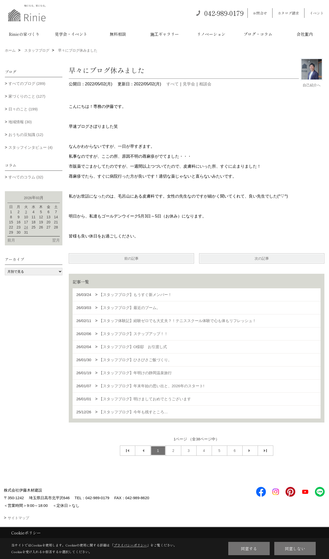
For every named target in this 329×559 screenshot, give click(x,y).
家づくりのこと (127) (26, 96)
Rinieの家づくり (24, 34)
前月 (11, 240)
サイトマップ (18, 518)
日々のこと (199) (23, 109)
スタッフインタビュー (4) (30, 147)
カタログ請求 (288, 13)
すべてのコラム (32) (25, 177)
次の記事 (262, 258)
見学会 (189, 84)
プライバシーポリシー (130, 545)
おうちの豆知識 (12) (25, 134)
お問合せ (260, 13)
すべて (172, 84)
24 (26, 227)
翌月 (56, 240)
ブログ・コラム (258, 34)
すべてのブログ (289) (26, 83)
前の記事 (131, 258)
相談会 (205, 84)
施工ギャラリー (164, 34)
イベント (317, 13)
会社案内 (305, 34)
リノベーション (211, 34)
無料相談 (118, 34)
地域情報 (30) (20, 122)
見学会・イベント (71, 34)
